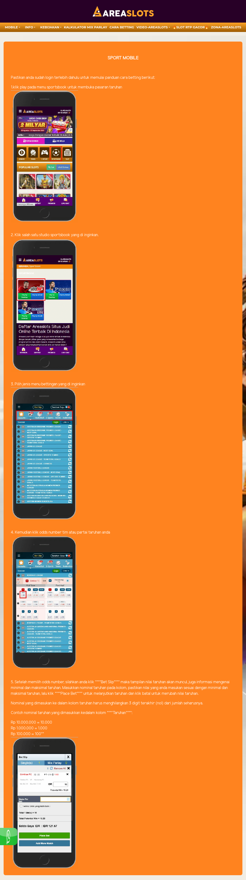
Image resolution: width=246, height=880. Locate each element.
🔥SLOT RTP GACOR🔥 (190, 27)
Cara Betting (122, 27)
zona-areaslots (226, 27)
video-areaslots (152, 27)
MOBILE (11, 27)
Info (29, 27)
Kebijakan (49, 27)
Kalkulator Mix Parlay (85, 27)
